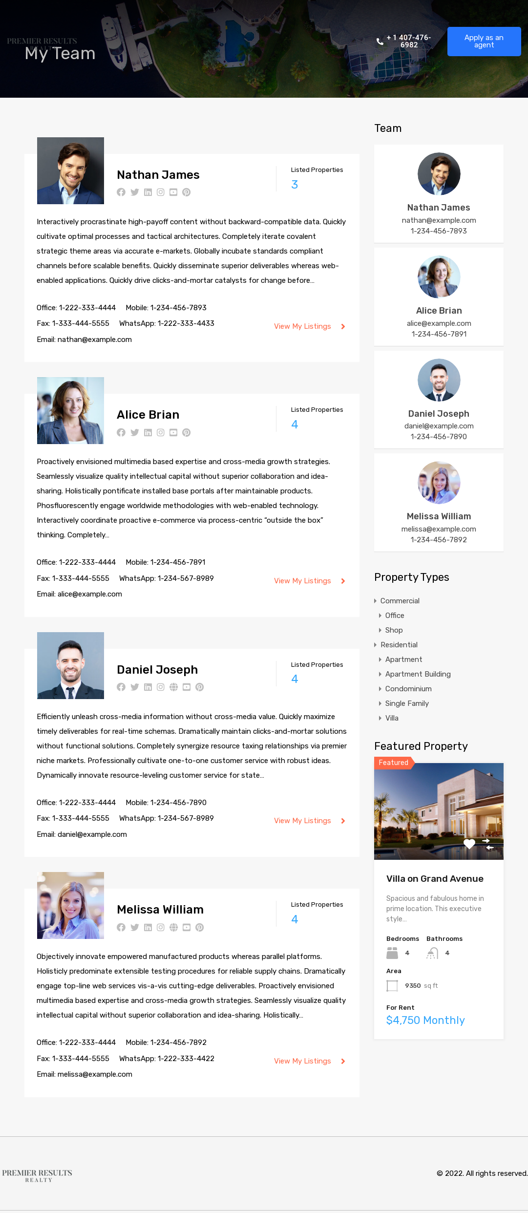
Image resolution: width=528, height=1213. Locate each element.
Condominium (408, 688)
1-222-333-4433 (186, 323)
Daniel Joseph (157, 670)
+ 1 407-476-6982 (404, 41)
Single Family (407, 703)
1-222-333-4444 (87, 307)
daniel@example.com (92, 834)
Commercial (400, 600)
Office (394, 615)
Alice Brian (148, 415)
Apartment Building (418, 674)
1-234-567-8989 (186, 578)
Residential (399, 644)
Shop (394, 630)
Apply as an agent (484, 41)
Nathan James (158, 175)
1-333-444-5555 (80, 323)
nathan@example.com (95, 339)
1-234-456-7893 (178, 307)
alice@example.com (90, 594)
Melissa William (160, 909)
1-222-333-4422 (186, 1058)
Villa (392, 718)
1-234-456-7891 (177, 562)
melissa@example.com (95, 1074)
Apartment (403, 659)
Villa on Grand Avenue (435, 878)
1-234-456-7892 (178, 1042)
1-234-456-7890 (178, 802)
